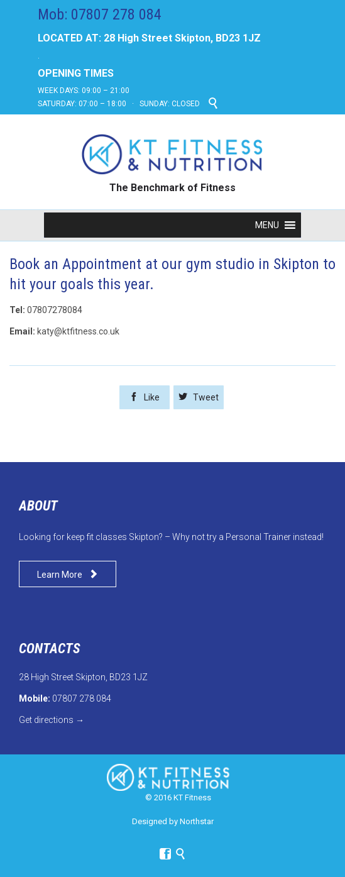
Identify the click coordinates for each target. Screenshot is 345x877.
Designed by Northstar (173, 821)
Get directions (46, 720)
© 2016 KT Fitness (178, 797)
